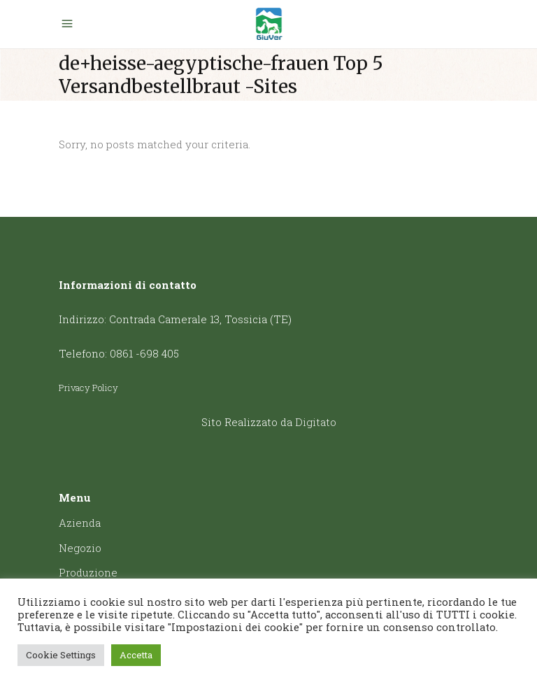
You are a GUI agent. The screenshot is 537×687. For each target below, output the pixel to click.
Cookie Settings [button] (61, 655)
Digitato (315, 422)
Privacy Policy (88, 387)
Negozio (80, 548)
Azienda (80, 523)
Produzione (88, 572)
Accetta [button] (136, 655)
